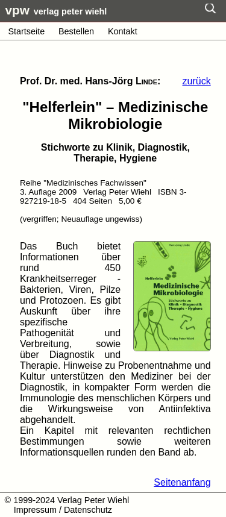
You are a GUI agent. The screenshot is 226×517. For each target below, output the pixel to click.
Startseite (26, 31)
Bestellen (76, 31)
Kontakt (122, 31)
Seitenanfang (182, 482)
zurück (197, 81)
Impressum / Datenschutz (63, 510)
